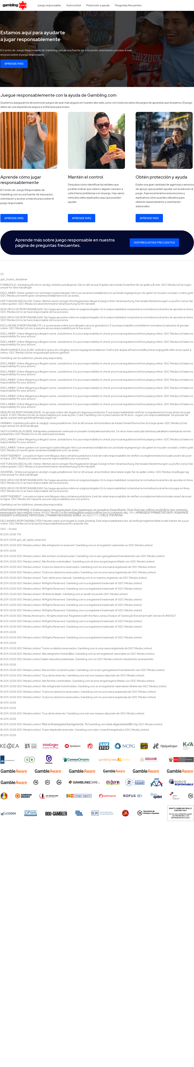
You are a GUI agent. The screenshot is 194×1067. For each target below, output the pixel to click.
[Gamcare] (49, 759)
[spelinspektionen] (79, 813)
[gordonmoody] (23, 796)
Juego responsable (49, 5)
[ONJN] (4, 795)
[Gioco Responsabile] (181, 782)
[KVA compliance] (188, 746)
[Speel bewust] (30, 760)
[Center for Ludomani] (174, 795)
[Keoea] (9, 746)
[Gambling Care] (84, 782)
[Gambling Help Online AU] (180, 813)
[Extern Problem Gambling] (112, 782)
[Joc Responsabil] (49, 795)
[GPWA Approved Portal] (30, 813)
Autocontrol (73, 5)
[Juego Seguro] (79, 796)
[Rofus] (133, 795)
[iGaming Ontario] (75, 759)
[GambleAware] (13, 771)
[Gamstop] (104, 746)
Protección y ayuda (97, 5)
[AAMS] (135, 782)
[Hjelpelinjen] (165, 746)
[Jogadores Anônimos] (125, 813)
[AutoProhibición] (107, 796)
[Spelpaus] (72, 746)
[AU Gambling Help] (114, 759)
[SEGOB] (149, 759)
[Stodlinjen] (50, 746)
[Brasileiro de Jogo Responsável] (102, 813)
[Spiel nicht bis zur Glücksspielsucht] (144, 746)
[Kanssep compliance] (7, 760)
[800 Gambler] (56, 813)
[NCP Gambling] (125, 746)
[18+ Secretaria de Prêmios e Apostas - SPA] (148, 813)
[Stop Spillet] (156, 796)
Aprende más (14, 63)
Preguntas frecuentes (128, 5)
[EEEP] (30, 746)
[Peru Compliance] (181, 759)
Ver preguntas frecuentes (154, 242)
